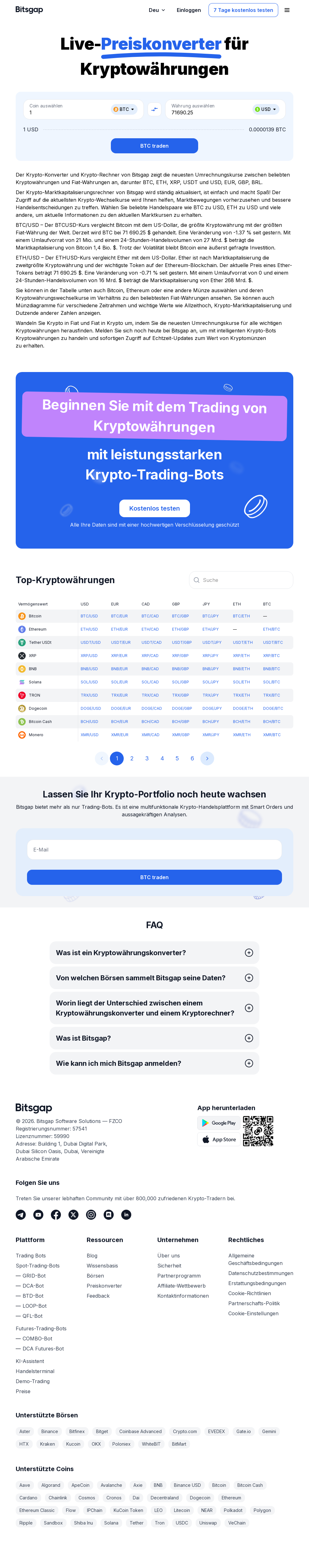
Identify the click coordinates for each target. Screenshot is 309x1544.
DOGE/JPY (212, 708)
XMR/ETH (242, 734)
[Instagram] (91, 1215)
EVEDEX (216, 1431)
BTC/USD (89, 616)
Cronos (114, 1497)
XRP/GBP (180, 655)
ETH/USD (89, 629)
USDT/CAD (152, 642)
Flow (71, 1510)
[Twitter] (73, 1215)
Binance (49, 1431)
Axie (138, 1485)
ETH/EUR (119, 629)
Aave (24, 1485)
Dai (136, 1497)
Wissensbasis (102, 1265)
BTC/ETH (241, 616)
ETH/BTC (271, 629)
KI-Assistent (30, 1361)
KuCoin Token (128, 1510)
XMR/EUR (119, 734)
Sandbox (53, 1522)
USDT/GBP (182, 642)
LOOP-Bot (34, 1306)
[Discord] (109, 1215)
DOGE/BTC (273, 708)
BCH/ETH (241, 721)
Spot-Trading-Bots (38, 1265)
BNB (158, 1485)
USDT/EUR (121, 642)
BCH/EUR (119, 721)
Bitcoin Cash (250, 1485)
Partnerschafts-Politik (254, 1303)
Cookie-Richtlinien (249, 1293)
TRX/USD (89, 695)
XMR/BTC (272, 734)
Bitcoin (219, 1485)
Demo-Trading (33, 1381)
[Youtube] (38, 1215)
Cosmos (87, 1497)
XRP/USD (89, 655)
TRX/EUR (119, 695)
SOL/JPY (211, 682)
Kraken (47, 1444)
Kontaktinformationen (183, 1296)
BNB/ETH (241, 668)
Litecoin (182, 1510)
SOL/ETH (241, 682)
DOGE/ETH (243, 708)
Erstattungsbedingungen (257, 1283)
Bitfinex (77, 1431)
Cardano (28, 1497)
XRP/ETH (241, 655)
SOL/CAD (150, 682)
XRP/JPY (210, 655)
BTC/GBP (180, 616)
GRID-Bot (34, 1276)
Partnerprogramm (179, 1276)
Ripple (26, 1522)
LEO (158, 1510)
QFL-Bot (32, 1316)
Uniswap (208, 1522)
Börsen (95, 1276)
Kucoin (73, 1444)
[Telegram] (21, 1215)
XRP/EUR (119, 655)
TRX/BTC (271, 695)
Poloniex (121, 1444)
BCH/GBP (180, 721)
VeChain (237, 1522)
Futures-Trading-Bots (41, 1328)
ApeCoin (80, 1485)
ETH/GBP (180, 629)
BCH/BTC (271, 721)
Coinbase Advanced (140, 1431)
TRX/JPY (211, 695)
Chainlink (58, 1497)
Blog (92, 1255)
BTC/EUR (119, 616)
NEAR (207, 1510)
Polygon (262, 1510)
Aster (24, 1431)
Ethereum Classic (37, 1510)
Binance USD (187, 1485)
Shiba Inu (83, 1522)
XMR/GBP (181, 734)
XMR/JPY (211, 734)
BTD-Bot (33, 1296)
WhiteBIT (151, 1444)
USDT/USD (91, 642)
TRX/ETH (241, 695)
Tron (160, 1522)
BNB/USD (89, 668)
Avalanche (111, 1485)
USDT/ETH (243, 642)
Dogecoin (200, 1497)
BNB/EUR (119, 668)
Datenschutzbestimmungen (260, 1273)
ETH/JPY (211, 629)
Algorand (50, 1485)
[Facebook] (56, 1215)
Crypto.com (185, 1431)
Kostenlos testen (154, 508)
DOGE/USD (91, 708)
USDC (182, 1522)
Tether (137, 1522)
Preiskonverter (104, 1286)
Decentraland (165, 1497)
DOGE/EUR (121, 708)
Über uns (168, 1255)
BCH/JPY (211, 721)
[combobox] (241, 580)
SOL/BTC (271, 682)
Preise (23, 1391)
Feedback (98, 1296)
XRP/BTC (271, 655)
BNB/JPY (211, 668)
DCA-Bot (33, 1286)
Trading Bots (31, 1255)
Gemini (269, 1431)
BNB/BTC (271, 668)
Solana (111, 1522)
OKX (96, 1444)
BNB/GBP (180, 668)
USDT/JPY (212, 642)
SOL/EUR (119, 682)
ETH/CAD (150, 629)
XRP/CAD (150, 655)
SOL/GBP (180, 682)
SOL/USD (89, 682)
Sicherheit (169, 1265)
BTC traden (154, 146)
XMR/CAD (151, 734)
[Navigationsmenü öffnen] (287, 10)
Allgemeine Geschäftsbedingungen (255, 1259)
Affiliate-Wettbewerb (181, 1286)
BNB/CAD (150, 668)
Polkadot (233, 1510)
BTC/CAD (150, 616)
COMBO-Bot (37, 1338)
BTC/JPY (211, 616)
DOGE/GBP (182, 708)
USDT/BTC (273, 642)
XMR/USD (90, 734)
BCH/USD (89, 721)
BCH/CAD (150, 721)
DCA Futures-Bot (43, 1348)
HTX (24, 1444)
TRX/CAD (150, 695)
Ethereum (231, 1497)
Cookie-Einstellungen (253, 1313)
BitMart (179, 1444)
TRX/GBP (180, 695)
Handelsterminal (35, 1371)
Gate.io (243, 1431)
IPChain (94, 1510)
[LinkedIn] (126, 1215)
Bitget (102, 1431)
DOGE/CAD (152, 708)
